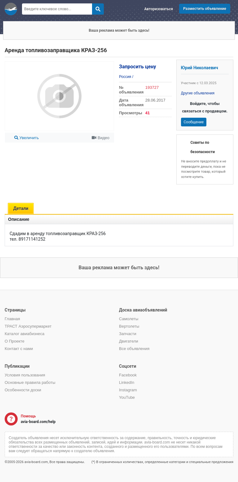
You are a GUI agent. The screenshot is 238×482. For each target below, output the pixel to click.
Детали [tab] (20, 208)
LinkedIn (126, 382)
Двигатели (128, 341)
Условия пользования (25, 375)
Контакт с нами (19, 348)
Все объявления (134, 348)
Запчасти (127, 333)
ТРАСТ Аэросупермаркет (28, 326)
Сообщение (194, 122)
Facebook (128, 375)
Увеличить (26, 137)
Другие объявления (198, 93)
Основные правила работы (30, 382)
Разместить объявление (204, 9)
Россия (125, 77)
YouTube (127, 397)
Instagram (128, 390)
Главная (12, 318)
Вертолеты (129, 326)
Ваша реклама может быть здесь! (119, 30)
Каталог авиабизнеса (24, 333)
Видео (100, 137)
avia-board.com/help (38, 422)
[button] (108, 65)
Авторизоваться (158, 9)
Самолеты (128, 318)
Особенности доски (23, 390)
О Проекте (14, 341)
